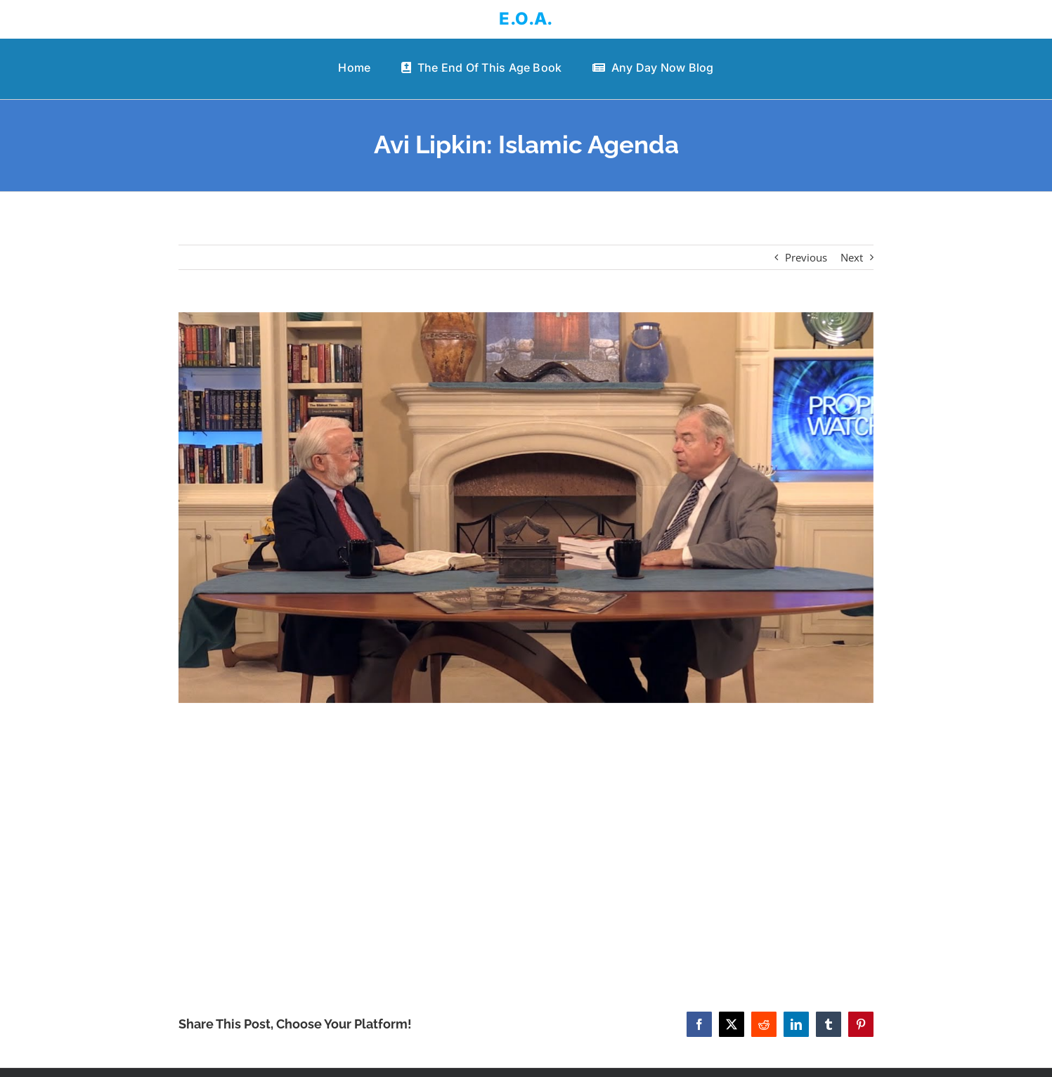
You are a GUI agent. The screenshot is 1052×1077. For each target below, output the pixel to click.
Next (851, 257)
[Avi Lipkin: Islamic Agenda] (525, 507)
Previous (806, 257)
